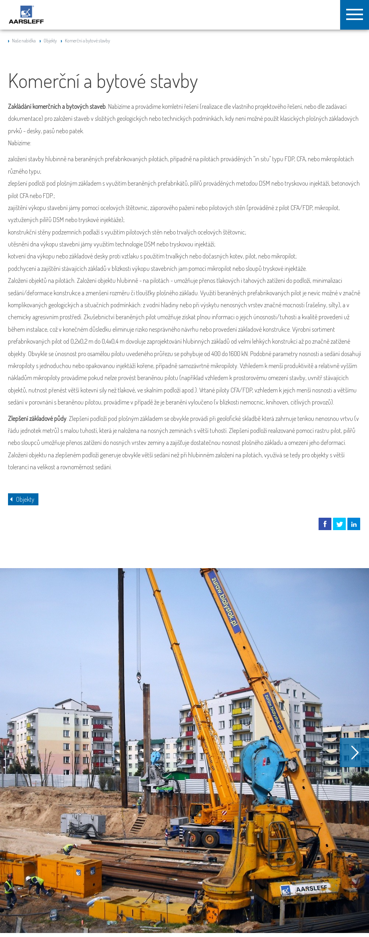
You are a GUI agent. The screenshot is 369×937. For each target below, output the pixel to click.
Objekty (50, 41)
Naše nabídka (24, 41)
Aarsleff (26, 15)
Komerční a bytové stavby (87, 41)
